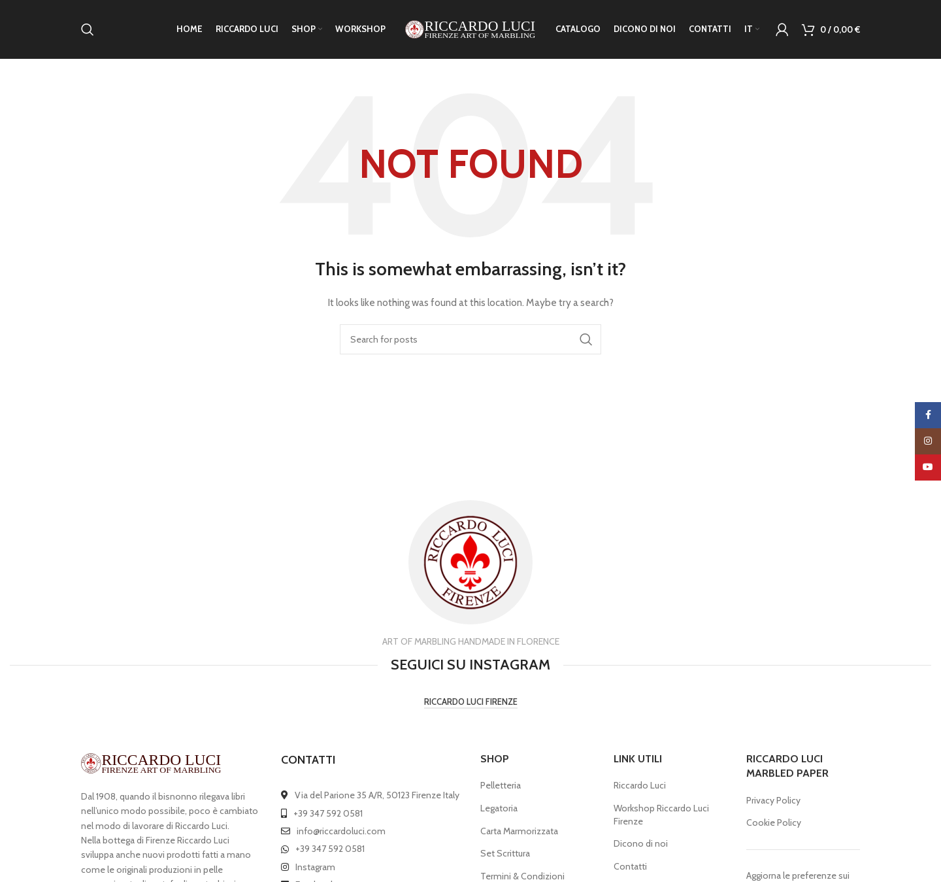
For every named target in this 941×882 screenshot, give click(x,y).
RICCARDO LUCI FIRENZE (471, 702)
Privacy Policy (773, 800)
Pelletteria (500, 785)
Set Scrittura (505, 853)
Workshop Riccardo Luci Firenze (661, 814)
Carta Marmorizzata (519, 831)
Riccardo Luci (640, 785)
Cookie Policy (773, 822)
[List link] (371, 795)
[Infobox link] (470, 567)
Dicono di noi (641, 843)
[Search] (87, 29)
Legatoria (499, 808)
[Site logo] (470, 28)
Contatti (630, 866)
